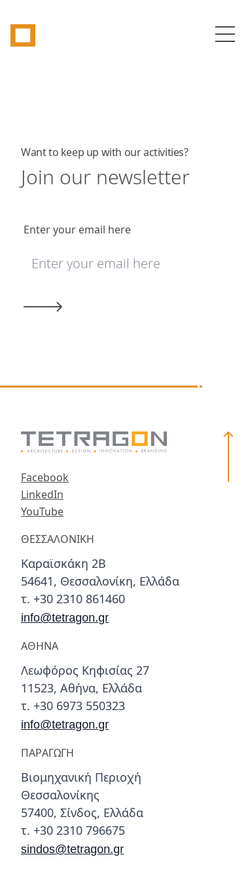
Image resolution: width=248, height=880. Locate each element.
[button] (228, 645)
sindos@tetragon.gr (72, 849)
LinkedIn (42, 495)
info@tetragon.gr (65, 617)
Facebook (45, 478)
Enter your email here (77, 230)
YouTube (42, 512)
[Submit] (110, 307)
